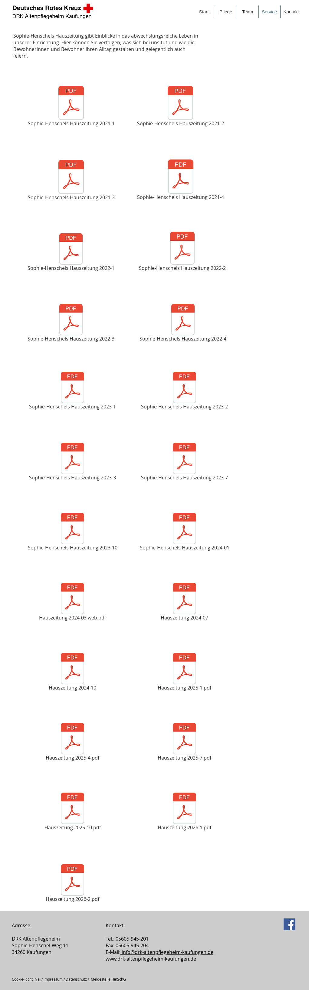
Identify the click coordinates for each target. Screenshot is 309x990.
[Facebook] (289, 924)
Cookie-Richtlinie (26, 979)
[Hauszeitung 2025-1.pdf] (184, 673)
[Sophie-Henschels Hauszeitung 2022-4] (183, 324)
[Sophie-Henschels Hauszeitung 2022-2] (182, 252)
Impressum (54, 979)
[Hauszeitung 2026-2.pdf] (72, 884)
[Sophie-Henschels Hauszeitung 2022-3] (71, 324)
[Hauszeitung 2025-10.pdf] (72, 812)
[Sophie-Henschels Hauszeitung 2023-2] (184, 391)
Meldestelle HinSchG (108, 979)
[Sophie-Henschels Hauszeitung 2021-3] (71, 181)
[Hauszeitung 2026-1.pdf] (184, 812)
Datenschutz (76, 979)
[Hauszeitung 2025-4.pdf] (72, 743)
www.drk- (116, 958)
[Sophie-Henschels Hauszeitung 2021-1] (71, 107)
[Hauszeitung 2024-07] (184, 603)
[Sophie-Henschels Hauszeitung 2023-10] (72, 532)
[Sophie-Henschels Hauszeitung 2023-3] (72, 462)
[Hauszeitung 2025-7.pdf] (184, 743)
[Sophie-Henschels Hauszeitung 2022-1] (71, 253)
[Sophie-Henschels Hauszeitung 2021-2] (180, 107)
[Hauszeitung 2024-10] (72, 673)
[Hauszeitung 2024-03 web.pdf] (72, 603)
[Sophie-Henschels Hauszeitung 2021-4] (181, 180)
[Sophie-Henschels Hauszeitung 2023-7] (184, 462)
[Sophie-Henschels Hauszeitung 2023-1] (72, 391)
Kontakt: (115, 925)
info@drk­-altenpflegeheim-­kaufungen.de (166, 952)
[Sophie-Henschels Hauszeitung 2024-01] (184, 532)
